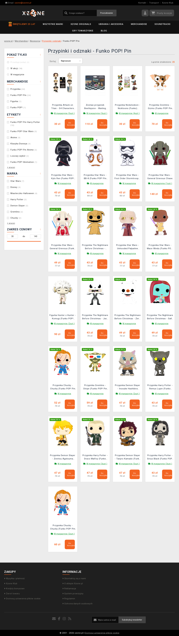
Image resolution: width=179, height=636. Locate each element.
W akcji (16, 68)
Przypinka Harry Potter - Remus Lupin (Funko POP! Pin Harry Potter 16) (160, 387)
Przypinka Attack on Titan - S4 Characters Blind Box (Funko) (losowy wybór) (62, 107)
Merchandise (139, 24)
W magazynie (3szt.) (96, 113)
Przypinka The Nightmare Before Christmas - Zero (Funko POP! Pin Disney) (128, 317)
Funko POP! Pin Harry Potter (25, 123)
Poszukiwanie (106, 13)
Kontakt (142, 3)
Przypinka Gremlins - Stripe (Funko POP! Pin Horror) (95, 387)
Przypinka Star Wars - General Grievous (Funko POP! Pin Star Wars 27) (63, 247)
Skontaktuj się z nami (74, 578)
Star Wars (17, 181)
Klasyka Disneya (20, 143)
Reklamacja (69, 588)
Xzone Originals (81, 24)
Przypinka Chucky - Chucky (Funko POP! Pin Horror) (62, 387)
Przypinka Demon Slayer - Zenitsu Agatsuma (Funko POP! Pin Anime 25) (62, 457)
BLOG (104, 30)
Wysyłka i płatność (14, 578)
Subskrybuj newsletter (132, 620)
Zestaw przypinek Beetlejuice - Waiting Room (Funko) (95, 107)
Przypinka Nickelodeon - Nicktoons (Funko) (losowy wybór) (127, 107)
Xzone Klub (167, 3)
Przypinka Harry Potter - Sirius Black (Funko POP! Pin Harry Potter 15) (160, 457)
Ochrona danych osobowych (78, 603)
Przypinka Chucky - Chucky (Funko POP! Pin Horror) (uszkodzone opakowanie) (62, 527)
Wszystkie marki (53, 24)
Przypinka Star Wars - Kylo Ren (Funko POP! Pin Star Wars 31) (62, 177)
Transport (154, 3)
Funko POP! (18, 107)
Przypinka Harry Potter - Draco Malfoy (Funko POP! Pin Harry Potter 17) (95, 457)
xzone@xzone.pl (18, 3)
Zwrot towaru (12, 593)
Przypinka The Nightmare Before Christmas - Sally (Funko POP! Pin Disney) (160, 317)
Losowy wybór (19, 156)
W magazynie (17, 74)
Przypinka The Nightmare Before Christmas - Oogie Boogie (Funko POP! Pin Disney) (95, 247)
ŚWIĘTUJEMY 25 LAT (22, 24)
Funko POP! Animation (23, 162)
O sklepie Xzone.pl (73, 583)
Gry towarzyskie (82, 30)
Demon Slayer (19, 205)
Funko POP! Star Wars (23, 131)
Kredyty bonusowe (14, 588)
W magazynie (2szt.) (64, 323)
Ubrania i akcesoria (111, 24)
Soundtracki (162, 24)
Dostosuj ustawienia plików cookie (22, 598)
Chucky (15, 218)
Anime (15, 137)
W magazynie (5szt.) (64, 113)
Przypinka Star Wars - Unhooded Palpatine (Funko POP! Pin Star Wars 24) (127, 247)
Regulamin (69, 598)
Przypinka (17, 89)
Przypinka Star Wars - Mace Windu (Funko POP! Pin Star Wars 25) (160, 247)
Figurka (15, 101)
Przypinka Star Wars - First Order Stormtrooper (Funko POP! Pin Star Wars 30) (128, 177)
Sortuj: (53, 61)
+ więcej (11, 167)
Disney (15, 187)
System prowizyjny (73, 593)
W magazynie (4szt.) (129, 113)
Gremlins (16, 212)
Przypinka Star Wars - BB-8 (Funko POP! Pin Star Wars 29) (95, 177)
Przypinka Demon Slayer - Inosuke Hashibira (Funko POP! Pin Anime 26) (127, 387)
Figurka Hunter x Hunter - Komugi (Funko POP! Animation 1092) (63, 317)
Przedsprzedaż (19, 62)
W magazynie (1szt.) (161, 183)
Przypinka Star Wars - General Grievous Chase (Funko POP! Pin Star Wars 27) (160, 177)
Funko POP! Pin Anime (23, 150)
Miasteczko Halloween (23, 193)
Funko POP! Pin (20, 95)
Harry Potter (18, 199)
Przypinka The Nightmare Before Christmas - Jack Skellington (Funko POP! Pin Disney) (95, 317)
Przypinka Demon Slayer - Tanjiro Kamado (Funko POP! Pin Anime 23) (128, 457)
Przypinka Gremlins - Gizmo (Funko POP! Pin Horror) (160, 107)
